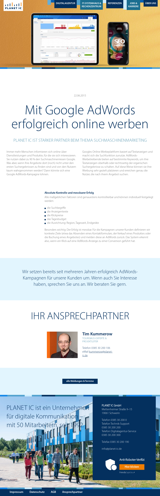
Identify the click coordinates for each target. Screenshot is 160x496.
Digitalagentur (65, 3)
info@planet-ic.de (112, 448)
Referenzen (115, 3)
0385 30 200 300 (111, 435)
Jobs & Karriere (133, 5)
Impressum (16, 492)
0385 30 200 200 (111, 427)
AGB (53, 492)
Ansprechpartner (72, 492)
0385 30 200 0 (119, 420)
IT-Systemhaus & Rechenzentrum (91, 5)
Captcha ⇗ (127, 473)
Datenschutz (37, 492)
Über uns (150, 3)
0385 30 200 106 (100, 348)
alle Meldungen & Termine (80, 381)
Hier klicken (132, 466)
